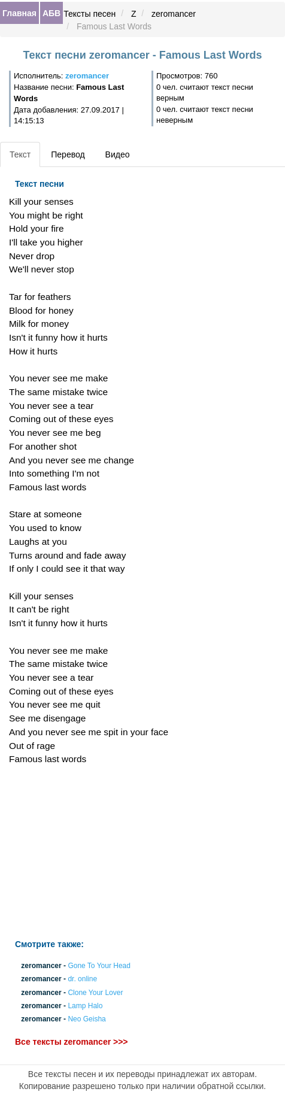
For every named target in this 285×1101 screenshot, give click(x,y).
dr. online (82, 979)
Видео (117, 154)
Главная (19, 13)
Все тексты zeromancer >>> (71, 1042)
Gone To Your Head (99, 966)
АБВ (51, 13)
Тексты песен (89, 14)
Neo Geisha (86, 1019)
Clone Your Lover (95, 992)
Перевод (67, 154)
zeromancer (173, 14)
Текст (20, 154)
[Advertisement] (95, 852)
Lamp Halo (85, 1006)
